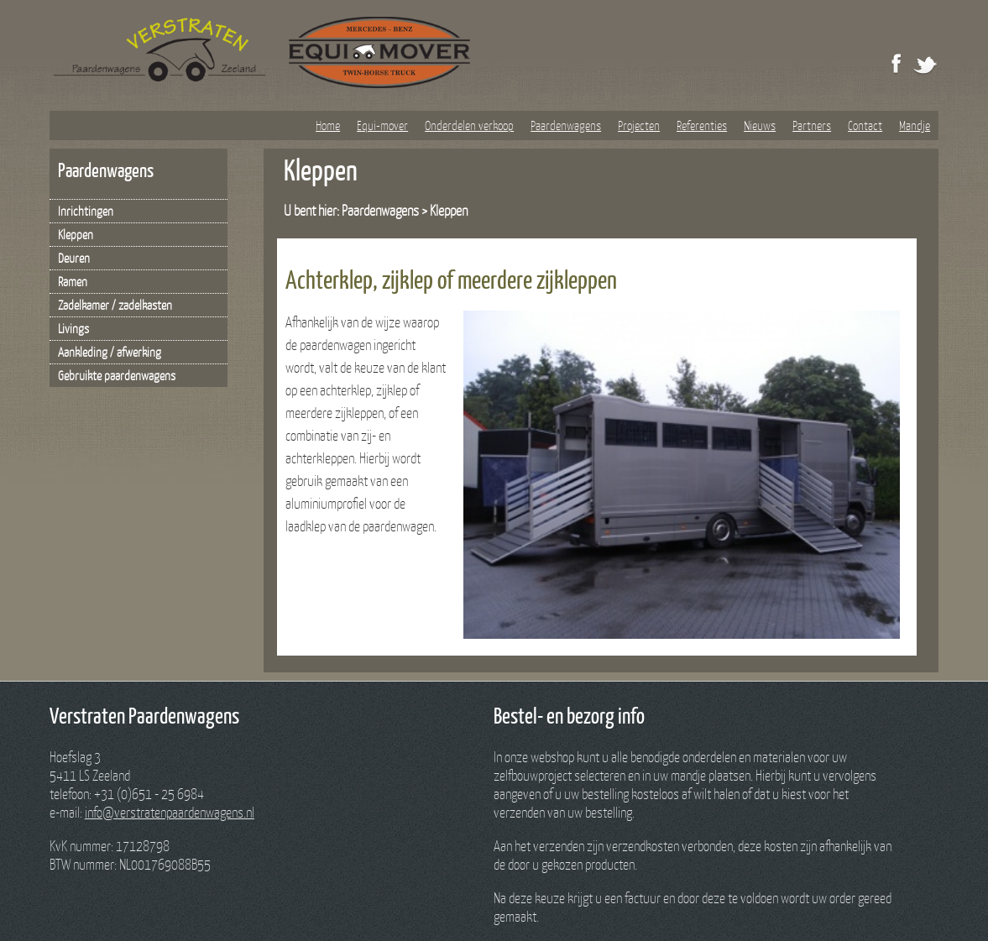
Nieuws (760, 125)
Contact (865, 125)
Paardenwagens (566, 125)
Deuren (74, 257)
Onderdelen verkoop (469, 125)
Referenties (702, 125)
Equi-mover (382, 125)
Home (328, 125)
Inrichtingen (85, 210)
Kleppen (75, 234)
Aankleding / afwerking (109, 351)
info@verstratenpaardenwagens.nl (169, 812)
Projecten (639, 125)
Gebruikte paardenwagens (116, 375)
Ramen (72, 281)
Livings (73, 328)
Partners (811, 125)
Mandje (914, 125)
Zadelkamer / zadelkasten (115, 304)
